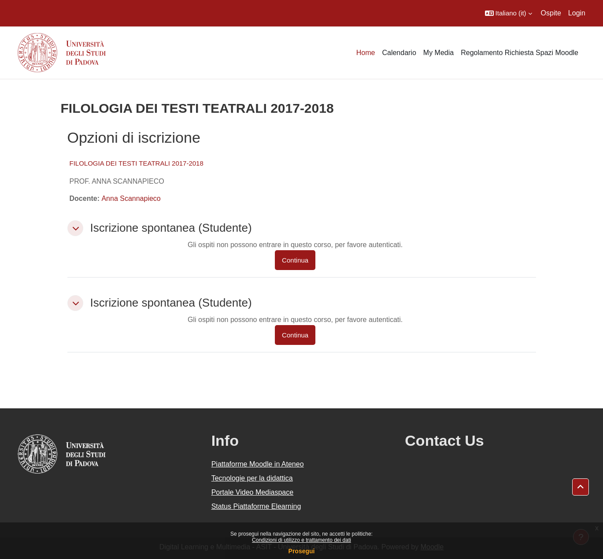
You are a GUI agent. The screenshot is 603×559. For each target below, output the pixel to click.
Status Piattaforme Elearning (256, 506)
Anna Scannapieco (130, 198)
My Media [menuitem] (438, 52)
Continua (295, 260)
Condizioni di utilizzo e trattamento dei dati (301, 540)
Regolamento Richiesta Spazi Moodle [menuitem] (519, 52)
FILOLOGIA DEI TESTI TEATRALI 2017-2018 (136, 163)
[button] (508, 13)
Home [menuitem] (365, 52)
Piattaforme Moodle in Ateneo (257, 464)
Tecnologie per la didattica (252, 478)
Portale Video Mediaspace (252, 492)
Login (576, 13)
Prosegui (302, 551)
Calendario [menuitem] (399, 52)
